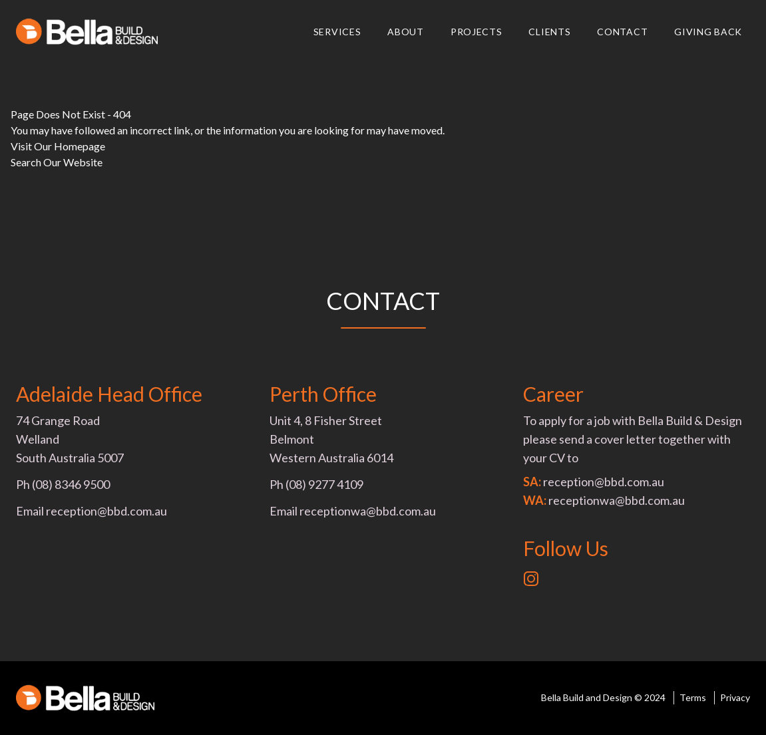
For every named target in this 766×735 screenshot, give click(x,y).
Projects (476, 31)
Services (337, 31)
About (405, 31)
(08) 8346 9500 (71, 484)
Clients (549, 31)
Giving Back (708, 31)
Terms (692, 697)
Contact (622, 31)
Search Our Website (56, 162)
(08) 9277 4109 (324, 484)
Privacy (735, 697)
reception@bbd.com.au (106, 511)
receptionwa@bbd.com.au (367, 511)
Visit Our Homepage (58, 146)
